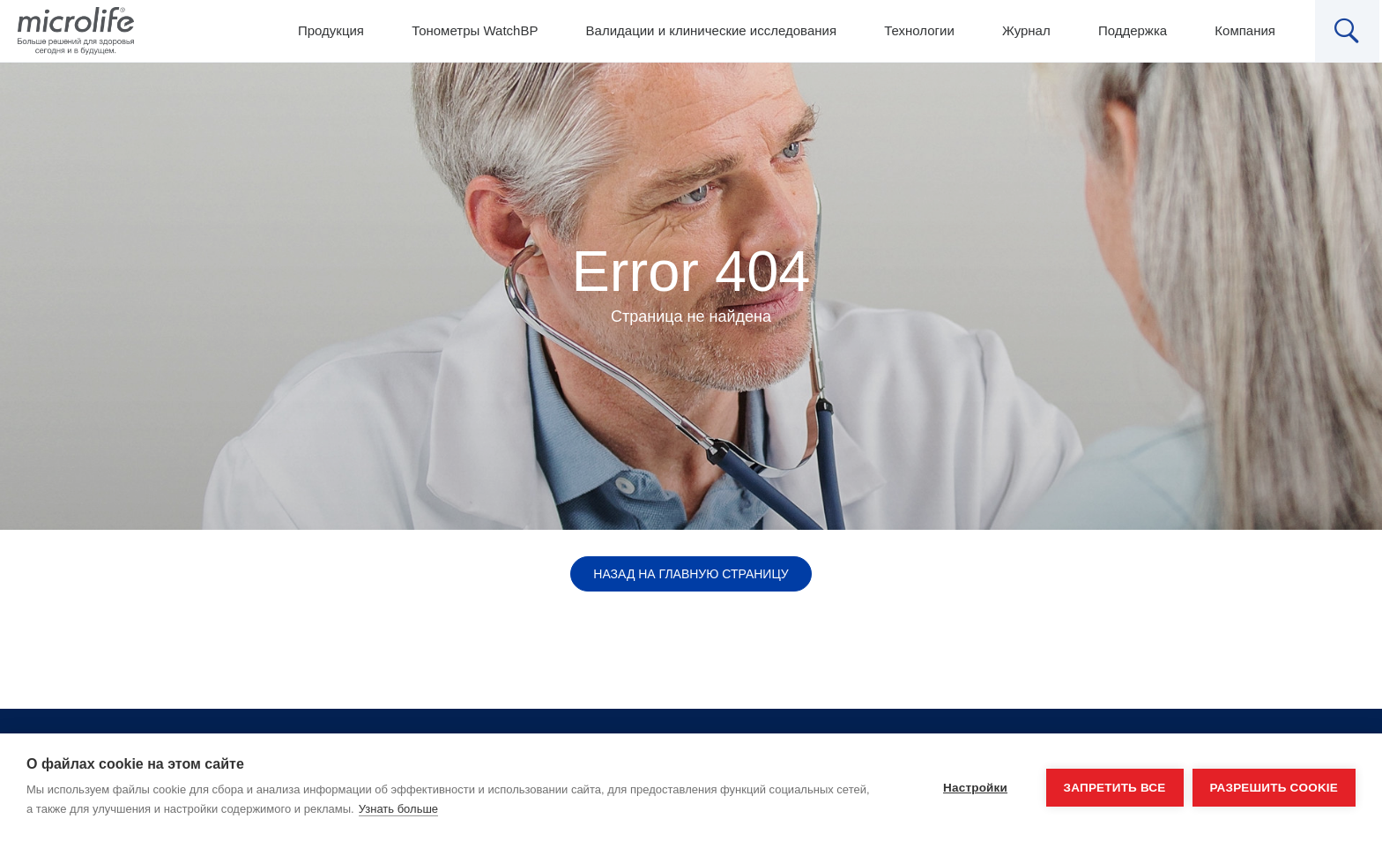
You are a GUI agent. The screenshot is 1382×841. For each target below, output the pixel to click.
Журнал (1026, 30)
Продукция (331, 30)
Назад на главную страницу (690, 574)
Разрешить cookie (1274, 787)
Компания (1245, 30)
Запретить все (1115, 787)
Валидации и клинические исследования (711, 30)
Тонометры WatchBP (475, 30)
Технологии (919, 30)
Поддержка (1132, 30)
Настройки (975, 787)
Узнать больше (398, 808)
